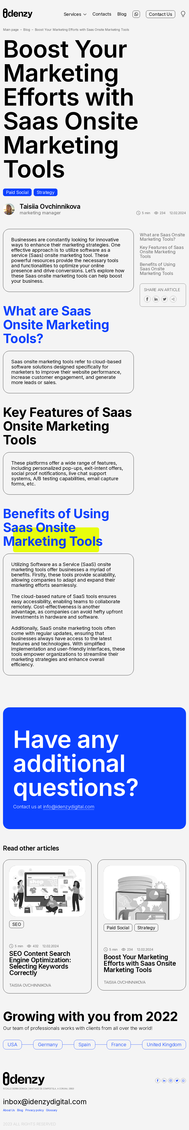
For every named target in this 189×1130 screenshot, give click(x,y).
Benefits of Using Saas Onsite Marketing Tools (157, 269)
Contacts (101, 14)
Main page (11, 29)
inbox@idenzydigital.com (45, 1101)
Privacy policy (34, 1110)
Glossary (51, 1110)
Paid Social (17, 192)
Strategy (45, 192)
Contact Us (160, 14)
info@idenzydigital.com (68, 807)
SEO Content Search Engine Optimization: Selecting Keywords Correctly (40, 963)
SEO (16, 924)
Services (75, 14)
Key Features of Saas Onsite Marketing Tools (162, 252)
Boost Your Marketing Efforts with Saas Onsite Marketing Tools (140, 963)
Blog (122, 14)
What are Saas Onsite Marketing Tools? (162, 237)
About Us (9, 1110)
